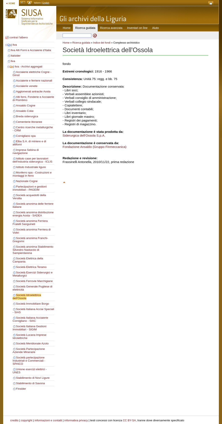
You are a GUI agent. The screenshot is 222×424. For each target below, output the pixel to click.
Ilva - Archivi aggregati (28, 66)
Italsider (16, 55)
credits (14, 420)
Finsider (21, 388)
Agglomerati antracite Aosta (33, 91)
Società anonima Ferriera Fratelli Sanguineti (30, 222)
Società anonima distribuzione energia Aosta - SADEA (33, 214)
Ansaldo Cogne (25, 105)
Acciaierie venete (26, 86)
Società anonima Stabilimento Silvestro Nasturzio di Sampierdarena (33, 250)
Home (67, 28)
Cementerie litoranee (29, 121)
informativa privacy (76, 420)
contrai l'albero (18, 37)
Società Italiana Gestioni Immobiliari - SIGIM (29, 328)
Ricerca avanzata (111, 28)
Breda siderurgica (27, 116)
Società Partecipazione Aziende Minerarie (29, 350)
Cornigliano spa (25, 135)
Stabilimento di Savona (30, 383)
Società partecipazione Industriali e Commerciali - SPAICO (29, 360)
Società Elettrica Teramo (31, 267)
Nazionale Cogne (27, 181)
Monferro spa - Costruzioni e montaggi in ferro (32, 174)
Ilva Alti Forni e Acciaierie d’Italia (31, 50)
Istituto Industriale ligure (31, 167)
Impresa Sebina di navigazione (26, 151)
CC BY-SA (129, 420)
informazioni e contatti (48, 420)
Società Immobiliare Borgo (32, 303)
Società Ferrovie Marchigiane (34, 281)
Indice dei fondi (101, 42)
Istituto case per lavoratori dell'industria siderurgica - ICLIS (32, 160)
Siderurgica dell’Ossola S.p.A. (84, 135)
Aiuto (155, 28)
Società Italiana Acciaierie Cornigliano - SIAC (30, 319)
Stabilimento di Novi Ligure (33, 377)
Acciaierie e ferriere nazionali (34, 80)
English (45, 3)
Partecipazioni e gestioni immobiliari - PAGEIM (30, 188)
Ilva (14, 44)
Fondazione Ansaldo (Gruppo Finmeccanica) (94, 147)
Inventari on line (137, 28)
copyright (26, 420)
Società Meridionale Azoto (32, 343)
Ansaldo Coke (25, 110)
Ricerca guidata (81, 42)
